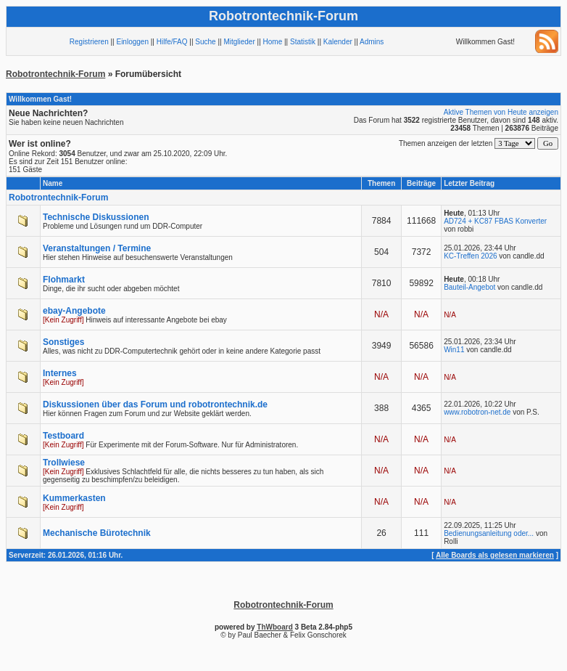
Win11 (454, 350)
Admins (372, 42)
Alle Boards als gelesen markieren (495, 555)
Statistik (302, 42)
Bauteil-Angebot (469, 287)
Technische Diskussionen (96, 217)
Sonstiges (63, 342)
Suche (205, 42)
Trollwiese (64, 463)
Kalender (337, 42)
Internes (60, 373)
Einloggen (132, 42)
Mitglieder (238, 42)
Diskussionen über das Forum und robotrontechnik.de (155, 404)
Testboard (63, 436)
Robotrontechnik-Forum (55, 74)
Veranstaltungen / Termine (97, 248)
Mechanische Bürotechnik (97, 533)
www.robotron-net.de (477, 412)
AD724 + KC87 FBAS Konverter (495, 221)
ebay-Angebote (74, 311)
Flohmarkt (64, 279)
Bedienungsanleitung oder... (489, 533)
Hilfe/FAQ (172, 42)
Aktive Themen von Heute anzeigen (501, 112)
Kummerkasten (74, 498)
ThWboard (274, 627)
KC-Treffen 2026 (470, 256)
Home (273, 42)
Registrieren (89, 42)
